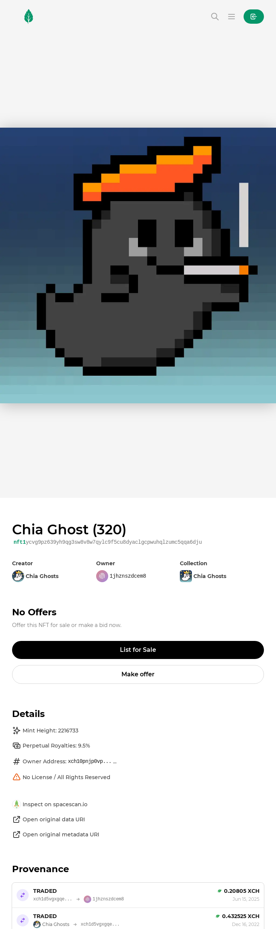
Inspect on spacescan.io (49, 804)
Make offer (138, 674)
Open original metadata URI (55, 834)
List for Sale (138, 649)
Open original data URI (48, 819)
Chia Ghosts (203, 576)
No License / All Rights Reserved (61, 777)
